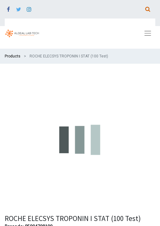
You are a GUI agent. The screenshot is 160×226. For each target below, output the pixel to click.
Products (12, 56)
